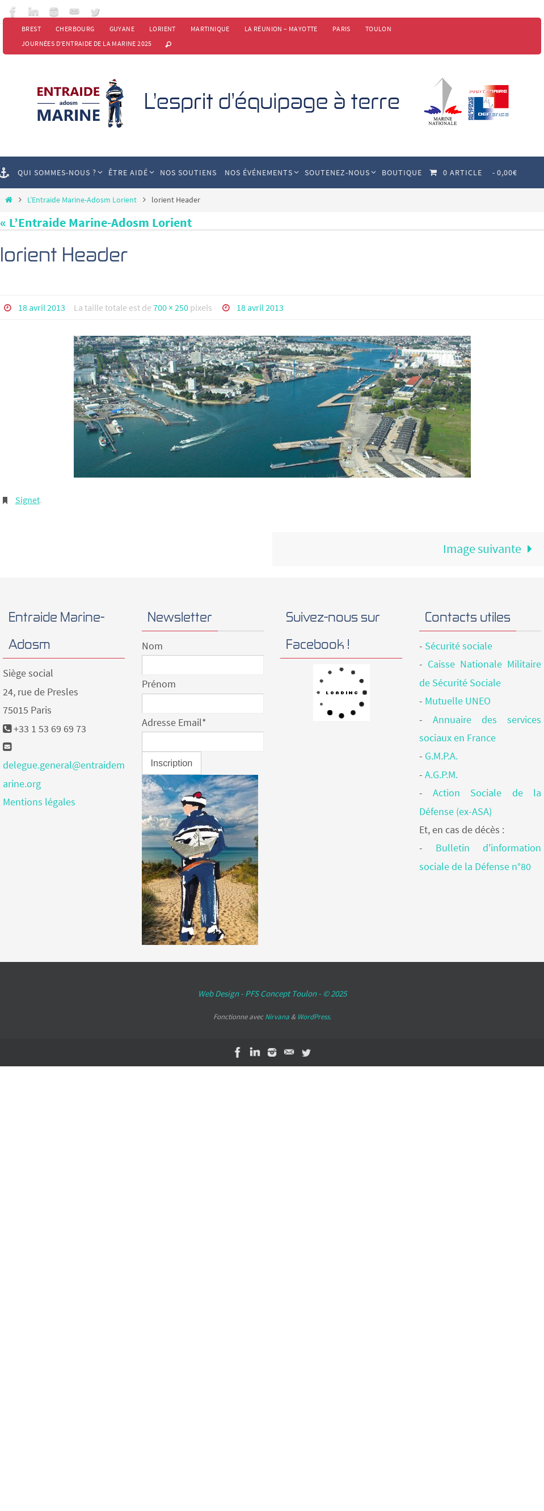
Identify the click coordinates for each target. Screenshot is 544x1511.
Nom (152, 645)
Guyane (121, 28)
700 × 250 (170, 307)
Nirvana (277, 1017)
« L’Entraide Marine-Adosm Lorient (96, 222)
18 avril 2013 (41, 307)
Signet (27, 499)
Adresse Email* (174, 722)
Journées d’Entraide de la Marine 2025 (87, 43)
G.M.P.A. (441, 755)
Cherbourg (75, 28)
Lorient (162, 28)
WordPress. (314, 1017)
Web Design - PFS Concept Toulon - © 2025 (272, 993)
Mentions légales (39, 801)
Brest (31, 28)
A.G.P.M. (441, 774)
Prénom (159, 683)
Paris (341, 28)
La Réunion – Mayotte (281, 28)
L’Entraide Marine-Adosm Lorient (82, 200)
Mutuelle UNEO (458, 700)
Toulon (378, 28)
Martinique (210, 28)
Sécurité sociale (458, 645)
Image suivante (491, 548)
